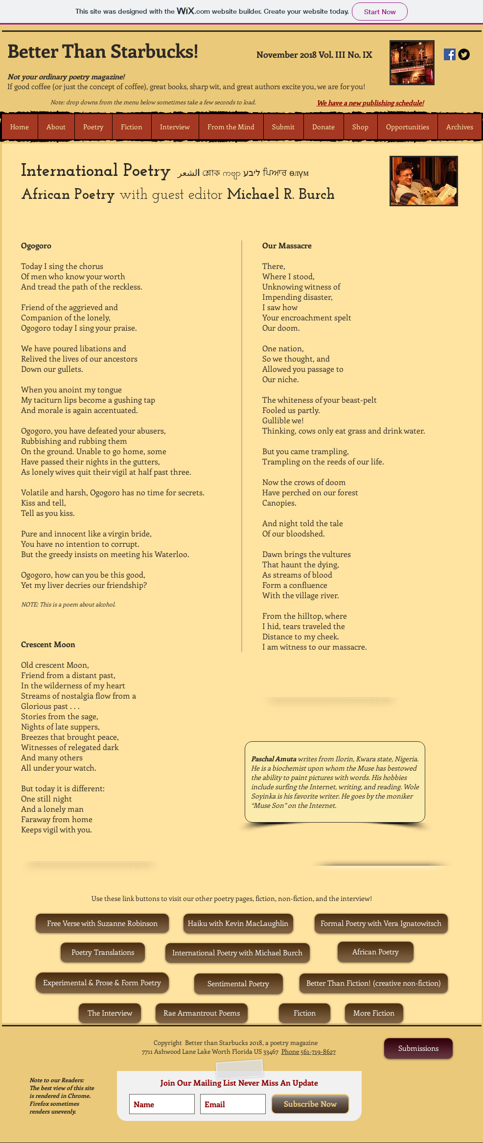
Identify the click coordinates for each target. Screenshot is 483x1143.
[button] (93, 126)
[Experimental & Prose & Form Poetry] (102, 983)
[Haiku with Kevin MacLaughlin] (238, 923)
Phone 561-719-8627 (308, 1051)
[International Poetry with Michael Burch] (237, 953)
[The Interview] (110, 1013)
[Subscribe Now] (310, 1104)
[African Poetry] (376, 952)
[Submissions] (418, 1048)
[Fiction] (304, 1013)
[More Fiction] (374, 1013)
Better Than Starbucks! (103, 50)
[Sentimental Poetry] (238, 983)
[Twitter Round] (464, 54)
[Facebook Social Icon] (450, 54)
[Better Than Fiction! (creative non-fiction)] (373, 983)
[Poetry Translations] (103, 952)
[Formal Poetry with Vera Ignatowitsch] (381, 923)
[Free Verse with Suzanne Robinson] (102, 923)
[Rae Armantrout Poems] (202, 1013)
